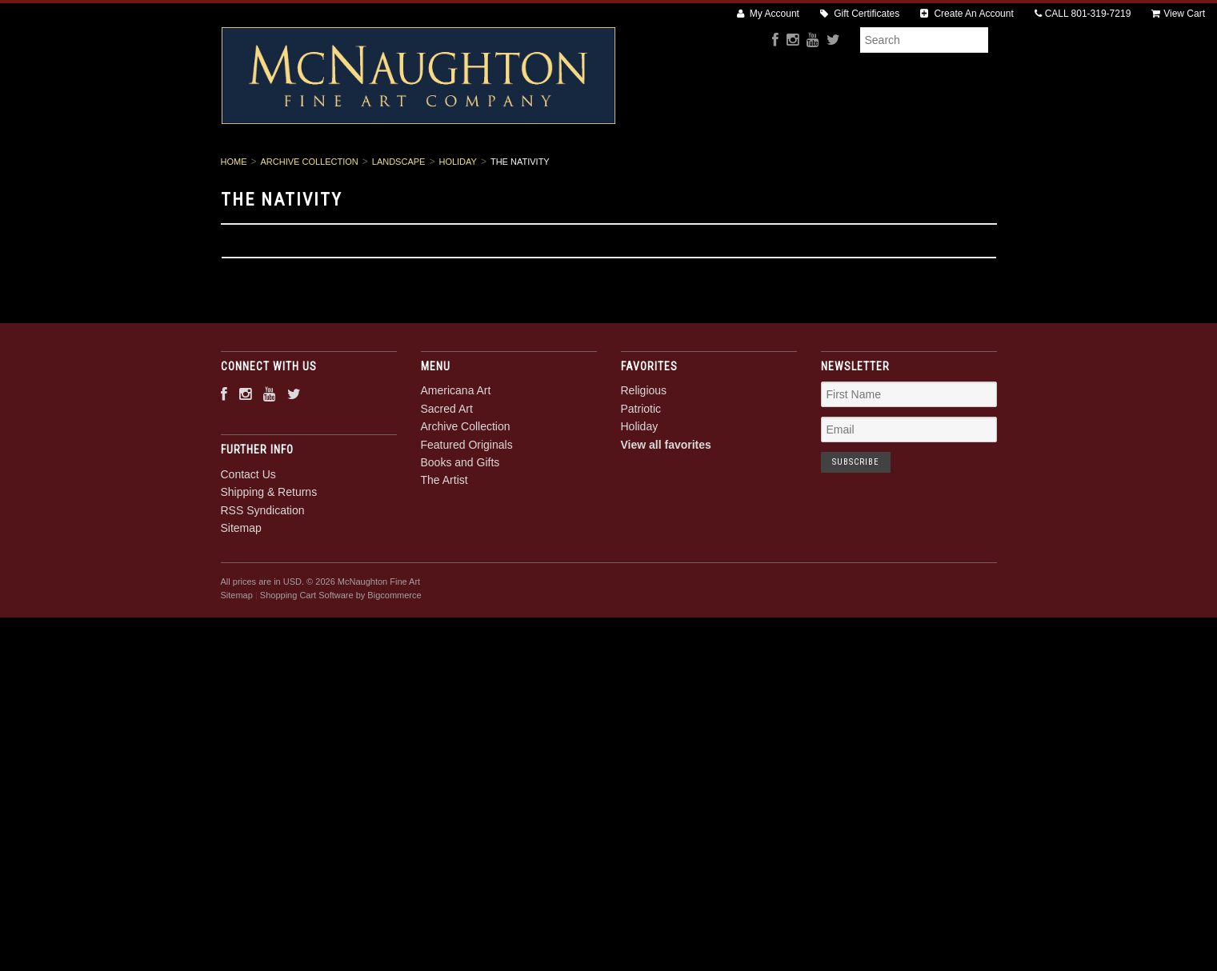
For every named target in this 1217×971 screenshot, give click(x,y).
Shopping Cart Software (307, 649)
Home (234, 216)
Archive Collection (544, 168)
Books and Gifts (798, 168)
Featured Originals (676, 168)
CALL (1083, 13)
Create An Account (967, 13)
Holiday (457, 216)
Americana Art (331, 168)
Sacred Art (432, 168)
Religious (644, 445)
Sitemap (241, 582)
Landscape (399, 216)
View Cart (1178, 13)
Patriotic (641, 463)
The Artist (897, 168)
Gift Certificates (859, 13)
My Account (768, 13)
